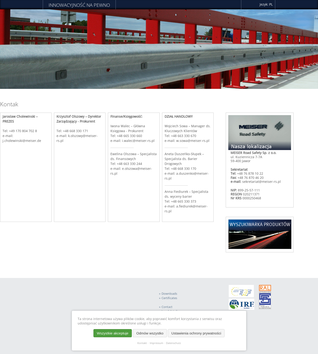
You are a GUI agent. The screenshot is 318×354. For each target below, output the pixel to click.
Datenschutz (173, 343)
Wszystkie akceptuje (113, 333)
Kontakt (142, 343)
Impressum (156, 343)
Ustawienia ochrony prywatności (196, 333)
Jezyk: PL (266, 4)
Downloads (169, 294)
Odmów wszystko (149, 333)
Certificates (169, 298)
